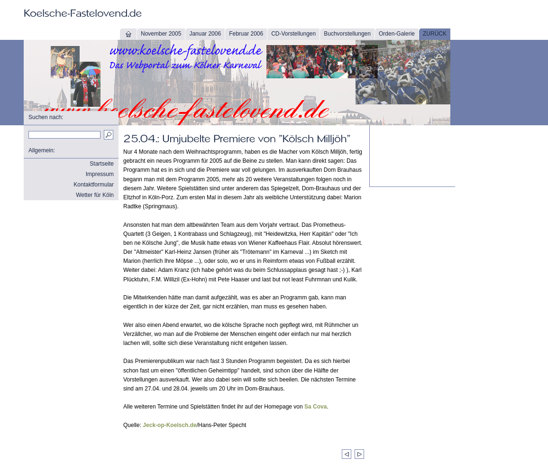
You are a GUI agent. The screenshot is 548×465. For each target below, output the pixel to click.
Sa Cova (315, 406)
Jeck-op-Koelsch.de (169, 425)
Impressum (100, 174)
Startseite (102, 163)
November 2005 (161, 33)
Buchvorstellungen (347, 33)
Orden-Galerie (397, 33)
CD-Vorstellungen (293, 33)
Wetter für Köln (95, 195)
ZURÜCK (435, 33)
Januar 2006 (205, 33)
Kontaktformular (93, 184)
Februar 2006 (246, 33)
